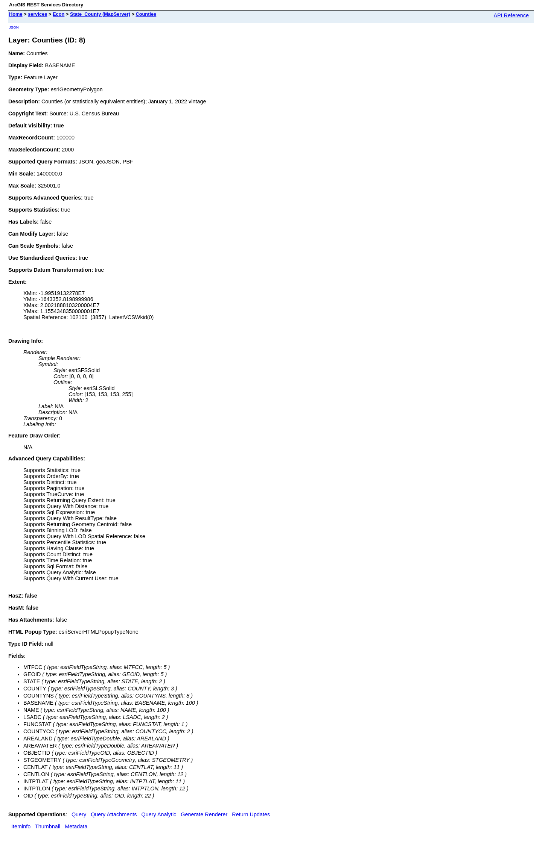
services (37, 14)
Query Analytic (159, 814)
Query (79, 814)
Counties (146, 14)
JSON (14, 27)
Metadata (76, 826)
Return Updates (251, 814)
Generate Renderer (204, 814)
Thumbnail (47, 826)
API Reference (511, 15)
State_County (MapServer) (100, 14)
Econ (58, 14)
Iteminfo (20, 826)
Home (16, 14)
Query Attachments (114, 814)
